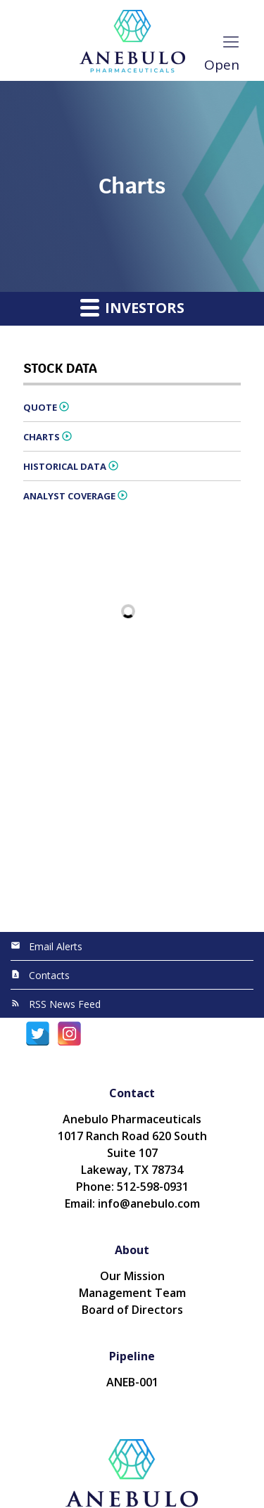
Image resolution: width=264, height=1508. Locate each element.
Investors (132, 307)
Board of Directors (132, 1309)
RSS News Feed (65, 1004)
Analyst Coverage (69, 496)
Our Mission (132, 1276)
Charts (41, 436)
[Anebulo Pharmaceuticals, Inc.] (132, 40)
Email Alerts (55, 946)
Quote (40, 407)
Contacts (49, 975)
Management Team (132, 1293)
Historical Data (64, 466)
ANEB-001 (132, 1382)
